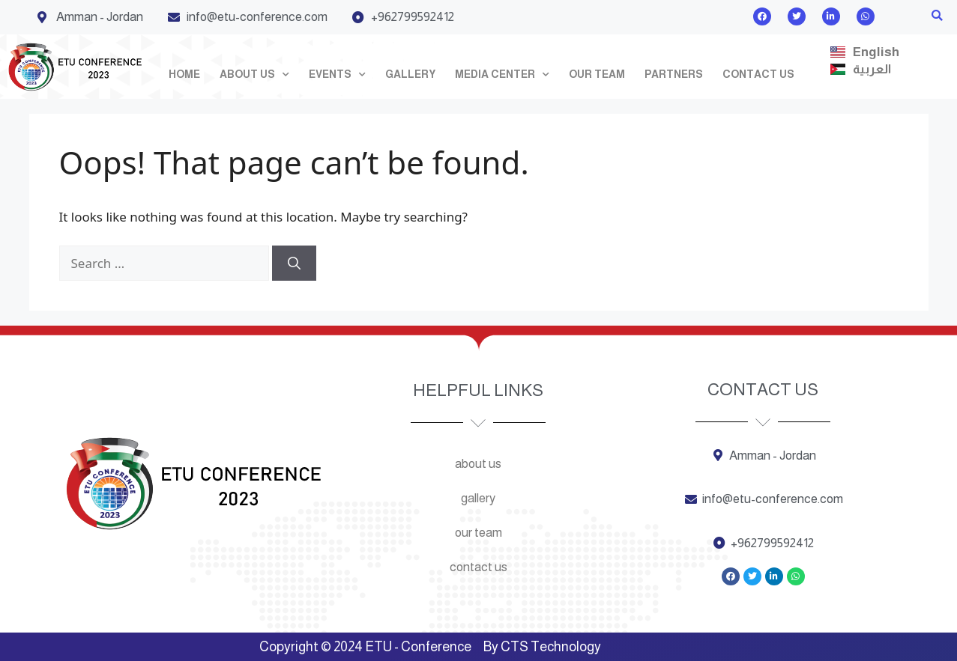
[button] (937, 16)
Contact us (758, 74)
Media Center (502, 75)
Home (184, 74)
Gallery (410, 74)
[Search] (294, 263)
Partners (673, 74)
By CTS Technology (542, 646)
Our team (597, 74)
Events (337, 75)
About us (254, 75)
